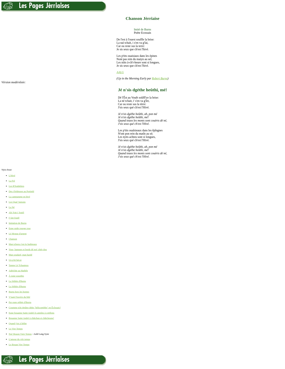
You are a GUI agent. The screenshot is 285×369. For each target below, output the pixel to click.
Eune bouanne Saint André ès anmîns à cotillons (31, 312)
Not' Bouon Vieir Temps (20, 334)
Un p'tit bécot (15, 260)
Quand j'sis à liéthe (18, 323)
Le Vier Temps (16, 328)
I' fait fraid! (14, 217)
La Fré (12, 180)
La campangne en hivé (19, 196)
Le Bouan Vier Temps (19, 344)
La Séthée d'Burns (17, 281)
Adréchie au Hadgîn (18, 270)
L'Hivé (12, 175)
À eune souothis (16, 275)
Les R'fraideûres (16, 186)
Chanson (13, 239)
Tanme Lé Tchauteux (19, 265)
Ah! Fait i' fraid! (16, 212)
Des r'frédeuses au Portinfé (21, 191)
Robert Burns (160, 78)
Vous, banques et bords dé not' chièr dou (28, 249)
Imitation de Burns (18, 223)
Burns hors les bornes (19, 291)
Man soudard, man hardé (20, 254)
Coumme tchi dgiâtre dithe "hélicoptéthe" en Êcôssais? (35, 307)
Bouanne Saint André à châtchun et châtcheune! (31, 318)
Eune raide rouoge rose (20, 228)
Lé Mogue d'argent (18, 233)
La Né (12, 207)
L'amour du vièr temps (19, 339)
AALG (120, 72)
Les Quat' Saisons (17, 202)
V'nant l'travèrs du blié (19, 297)
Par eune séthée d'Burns (20, 302)
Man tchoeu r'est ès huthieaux (23, 244)
